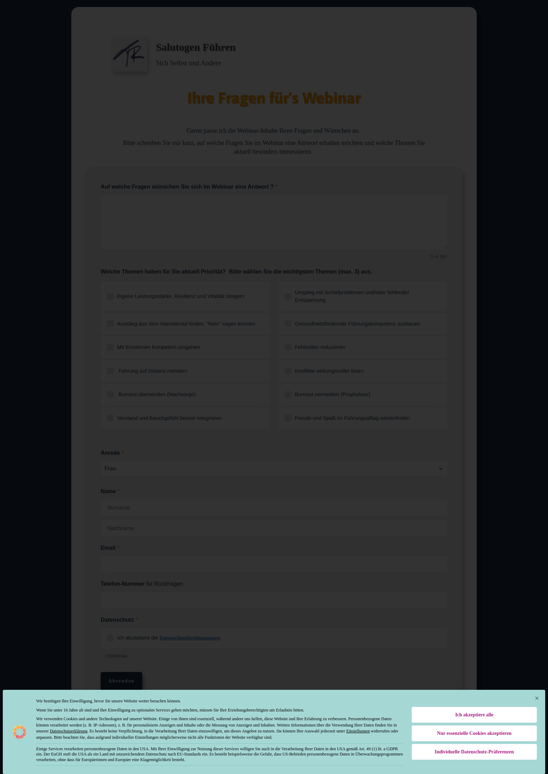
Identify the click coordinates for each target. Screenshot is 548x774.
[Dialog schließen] (536, 692)
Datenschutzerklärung (68, 725)
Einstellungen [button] (358, 725)
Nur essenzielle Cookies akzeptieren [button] (474, 727)
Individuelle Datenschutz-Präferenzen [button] (474, 746)
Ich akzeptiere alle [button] (474, 709)
